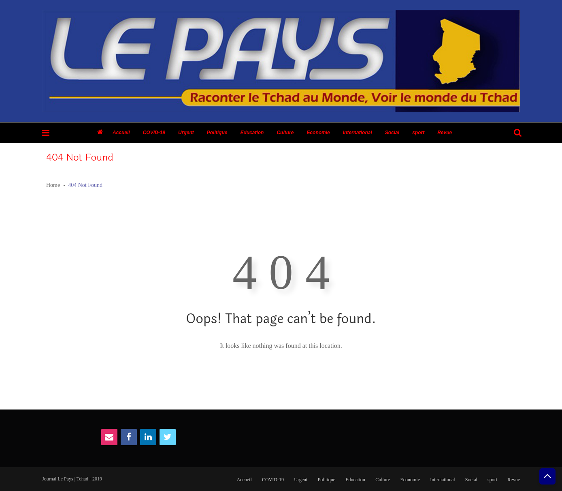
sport (418, 132)
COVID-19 (154, 132)
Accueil (121, 132)
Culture (285, 132)
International (357, 132)
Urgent (186, 132)
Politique (217, 132)
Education (252, 132)
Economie (318, 132)
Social (392, 132)
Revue (444, 132)
